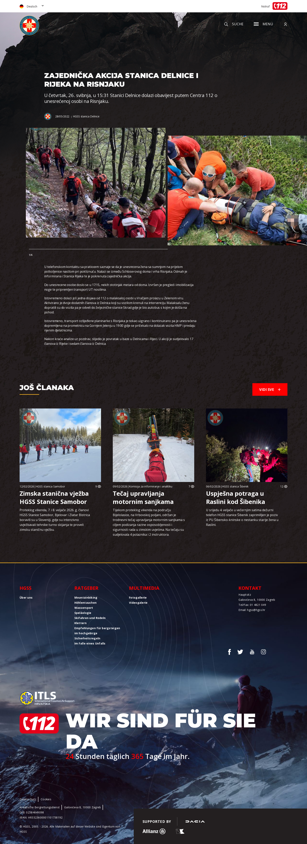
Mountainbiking (86, 597)
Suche (233, 24)
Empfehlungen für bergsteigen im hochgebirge (97, 630)
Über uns (26, 597)
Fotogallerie (138, 597)
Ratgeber (86, 588)
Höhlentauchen (85, 602)
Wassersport (83, 608)
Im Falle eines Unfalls (90, 643)
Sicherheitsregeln (87, 638)
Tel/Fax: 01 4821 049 (252, 605)
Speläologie (82, 613)
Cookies (46, 799)
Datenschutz (28, 799)
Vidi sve (270, 389)
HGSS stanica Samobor (50, 486)
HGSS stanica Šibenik (235, 486)
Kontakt (249, 588)
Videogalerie (138, 602)
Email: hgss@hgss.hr (251, 610)
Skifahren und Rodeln (90, 618)
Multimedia (144, 588)
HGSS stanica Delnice (86, 116)
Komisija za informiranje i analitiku (150, 486)
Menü (263, 24)
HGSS (26, 588)
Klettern (80, 623)
